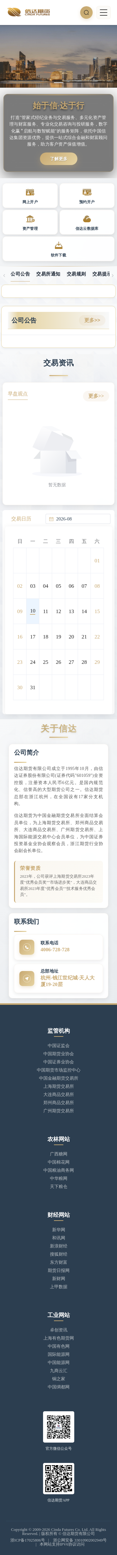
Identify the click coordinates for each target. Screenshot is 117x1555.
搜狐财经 (58, 1254)
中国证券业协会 (58, 1062)
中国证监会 (59, 1045)
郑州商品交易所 (58, 1102)
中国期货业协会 (58, 1053)
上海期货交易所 (58, 1086)
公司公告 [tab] (20, 273)
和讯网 (58, 1238)
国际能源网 (59, 1354)
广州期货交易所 (58, 1110)
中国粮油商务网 (58, 1170)
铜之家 (58, 1379)
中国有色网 (59, 1346)
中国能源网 (59, 1362)
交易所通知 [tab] (48, 273)
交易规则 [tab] (76, 273)
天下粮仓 (58, 1186)
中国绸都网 (59, 1387)
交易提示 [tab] (102, 273)
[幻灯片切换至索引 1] (58, 82)
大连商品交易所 (58, 1094)
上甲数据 (58, 1286)
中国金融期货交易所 (58, 1078)
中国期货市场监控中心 (58, 1070)
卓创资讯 (58, 1330)
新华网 (58, 1229)
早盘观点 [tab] (18, 393)
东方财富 (58, 1262)
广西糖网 (58, 1154)
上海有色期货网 (58, 1338)
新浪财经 (58, 1246)
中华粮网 (58, 1178)
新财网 (58, 1278)
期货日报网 (59, 1270)
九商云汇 (58, 1370)
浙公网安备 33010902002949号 (79, 1540)
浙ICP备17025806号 (27, 1540)
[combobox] (81, 519)
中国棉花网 (59, 1162)
